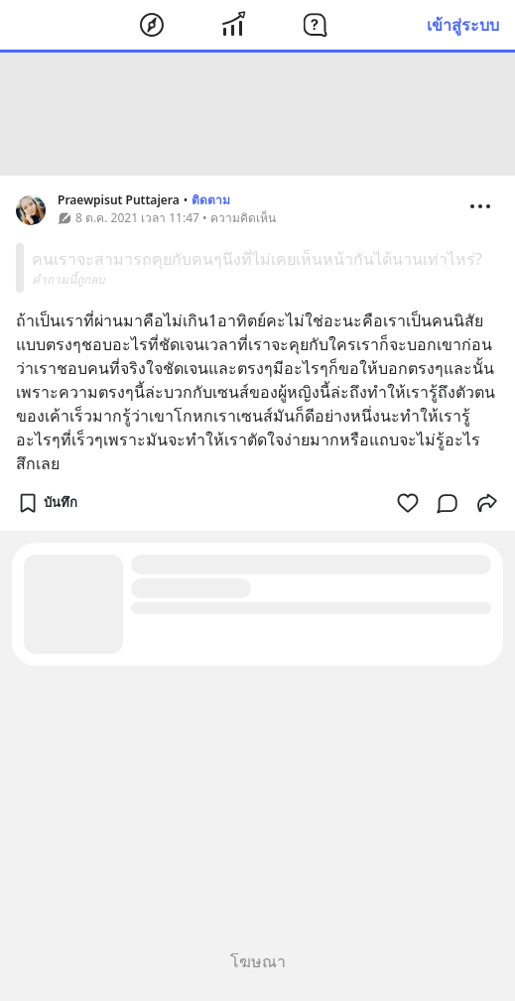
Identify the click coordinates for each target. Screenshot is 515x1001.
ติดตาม (211, 199)
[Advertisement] (258, 114)
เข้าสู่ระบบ (463, 25)
